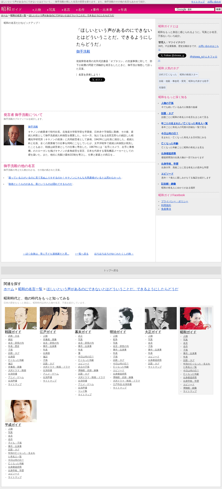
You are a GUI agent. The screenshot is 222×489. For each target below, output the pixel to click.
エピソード (167, 173)
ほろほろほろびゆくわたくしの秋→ (113, 253)
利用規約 (166, 205)
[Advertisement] (39, 65)
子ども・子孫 (15, 443)
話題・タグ (167, 113)
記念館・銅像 (168, 183)
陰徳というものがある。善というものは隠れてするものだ (40, 184)
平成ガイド (21, 423)
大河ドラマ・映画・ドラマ (56, 367)
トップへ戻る (111, 270)
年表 (124, 9)
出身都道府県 (168, 153)
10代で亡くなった (168, 74)
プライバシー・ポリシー (174, 201)
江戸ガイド (56, 330)
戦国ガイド (21, 330)
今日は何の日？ (169, 133)
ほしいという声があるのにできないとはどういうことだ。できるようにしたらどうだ (71, 15)
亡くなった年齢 (169, 143)
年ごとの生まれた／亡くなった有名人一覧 (184, 123)
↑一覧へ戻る (82, 253)
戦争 (115, 339)
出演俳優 (12, 374)
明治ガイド (126, 330)
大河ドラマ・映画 (17, 370)
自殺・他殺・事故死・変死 (172, 81)
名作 (81, 9)
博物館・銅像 (190, 388)
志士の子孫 (83, 367)
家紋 (10, 339)
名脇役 (162, 87)
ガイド (11, 9)
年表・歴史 (13, 346)
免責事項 (166, 209)
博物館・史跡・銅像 (88, 370)
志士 (80, 336)
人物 (37, 9)
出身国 (11, 356)
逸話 (10, 363)
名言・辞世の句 (16, 343)
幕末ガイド (91, 330)
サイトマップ (198, 1)
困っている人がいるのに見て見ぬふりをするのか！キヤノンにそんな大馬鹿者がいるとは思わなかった (65, 177)
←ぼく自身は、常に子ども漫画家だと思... (46, 253)
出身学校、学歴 (169, 163)
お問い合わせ (214, 1)
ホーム (4, 15)
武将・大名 (13, 336)
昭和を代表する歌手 (199, 81)
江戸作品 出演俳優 (122, 384)
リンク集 (82, 391)
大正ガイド (161, 330)
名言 (67, 9)
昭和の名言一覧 (18, 15)
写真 (52, 9)
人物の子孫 (167, 103)
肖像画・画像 (15, 367)
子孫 (10, 349)
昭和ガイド (196, 330)
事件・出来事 (102, 9)
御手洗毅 (83, 51)
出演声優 (12, 380)
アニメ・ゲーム (16, 377)
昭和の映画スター (189, 74)
